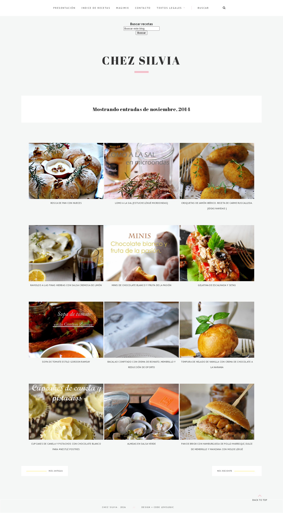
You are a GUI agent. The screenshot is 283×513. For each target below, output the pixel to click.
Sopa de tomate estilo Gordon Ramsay (66, 361)
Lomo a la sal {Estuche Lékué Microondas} (141, 202)
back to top (260, 496)
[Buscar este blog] (142, 28)
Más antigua (56, 471)
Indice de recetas (95, 7)
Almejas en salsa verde (141, 443)
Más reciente (225, 471)
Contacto (143, 7)
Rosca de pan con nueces (66, 202)
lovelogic (167, 507)
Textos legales (169, 7)
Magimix (122, 7)
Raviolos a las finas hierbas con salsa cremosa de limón (66, 285)
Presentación (64, 7)
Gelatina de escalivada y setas (217, 285)
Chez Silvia (141, 60)
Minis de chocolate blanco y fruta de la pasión (142, 285)
